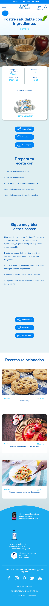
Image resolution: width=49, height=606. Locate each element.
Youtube (40, 578)
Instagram (17, 578)
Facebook (9, 578)
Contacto (40, 9)
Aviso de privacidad (24, 587)
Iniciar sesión (45, 7)
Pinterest (24, 578)
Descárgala (24, 144)
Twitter (32, 578)
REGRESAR (5, 13)
